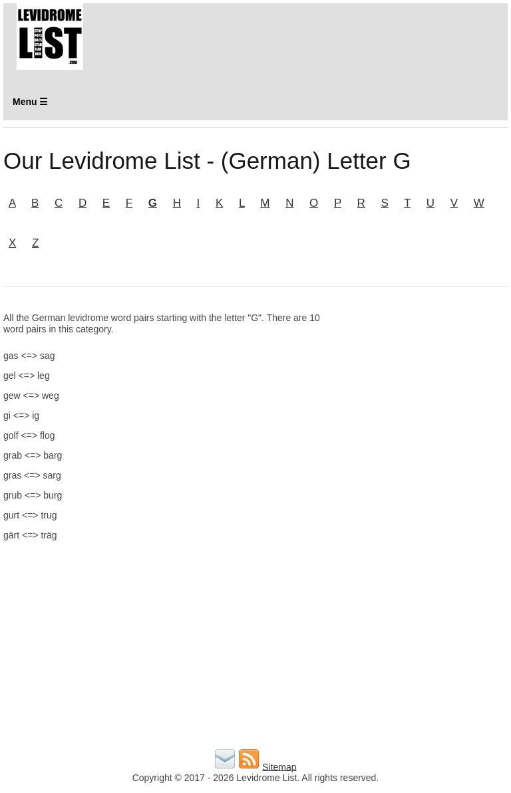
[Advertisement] (426, 378)
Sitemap (279, 766)
